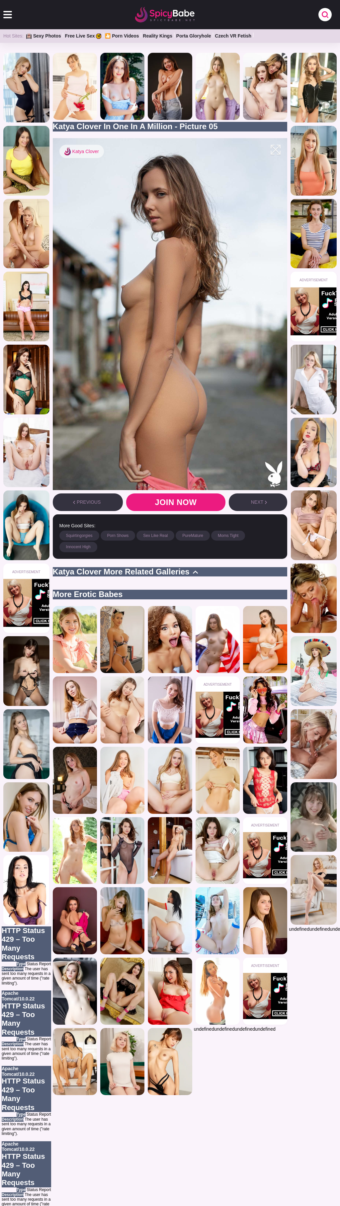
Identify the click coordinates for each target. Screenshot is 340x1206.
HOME (45, 1164)
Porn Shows (118, 535)
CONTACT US (286, 1164)
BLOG (209, 1164)
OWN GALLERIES (128, 1164)
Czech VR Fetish (233, 36)
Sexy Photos (43, 36)
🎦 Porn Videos (122, 36)
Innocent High (78, 547)
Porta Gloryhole (193, 36)
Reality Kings (157, 36)
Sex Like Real (155, 535)
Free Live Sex (83, 36)
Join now (176, 502)
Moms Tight (228, 535)
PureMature (192, 535)
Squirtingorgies (79, 535)
